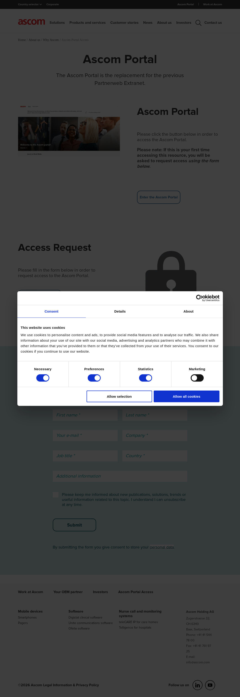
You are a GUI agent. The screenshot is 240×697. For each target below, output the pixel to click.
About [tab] (189, 311)
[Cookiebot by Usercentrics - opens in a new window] (199, 298)
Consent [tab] (51, 311)
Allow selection (119, 396)
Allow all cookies (186, 396)
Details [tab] (120, 311)
